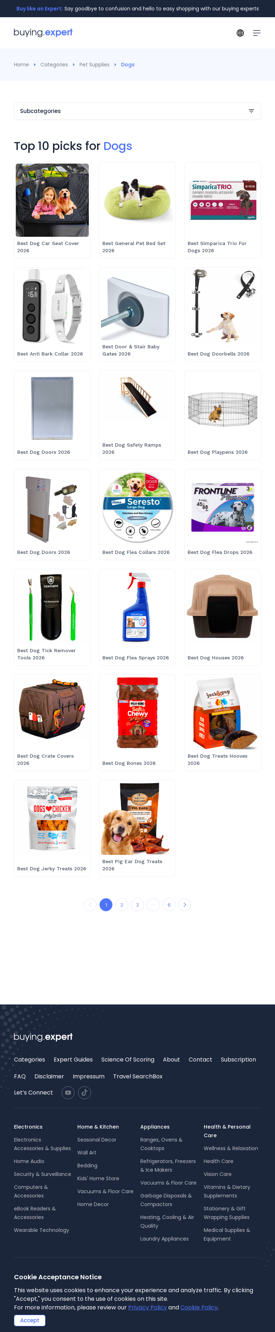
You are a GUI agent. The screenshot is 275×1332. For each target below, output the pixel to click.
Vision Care (218, 1174)
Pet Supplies (94, 64)
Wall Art (86, 1152)
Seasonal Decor (96, 1139)
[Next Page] (184, 904)
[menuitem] (29, 1059)
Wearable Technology (41, 1230)
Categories (54, 64)
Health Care (218, 1161)
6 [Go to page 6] (169, 905)
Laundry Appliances (164, 1238)
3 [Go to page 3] (137, 905)
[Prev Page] (90, 904)
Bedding (87, 1165)
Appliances (155, 1126)
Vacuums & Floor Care (105, 1191)
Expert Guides (73, 1059)
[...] (153, 904)
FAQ (20, 1076)
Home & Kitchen (98, 1126)
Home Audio (29, 1161)
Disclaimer (49, 1076)
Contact (200, 1059)
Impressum (89, 1076)
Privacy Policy (147, 1307)
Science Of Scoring (127, 1059)
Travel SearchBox (138, 1076)
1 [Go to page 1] (106, 905)
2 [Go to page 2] (121, 905)
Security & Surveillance (42, 1174)
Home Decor (93, 1204)
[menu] (137, 1068)
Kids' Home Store (98, 1178)
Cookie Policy (199, 1307)
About (171, 1059)
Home (21, 64)
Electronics (28, 1126)
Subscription (238, 1059)
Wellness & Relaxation (231, 1148)
